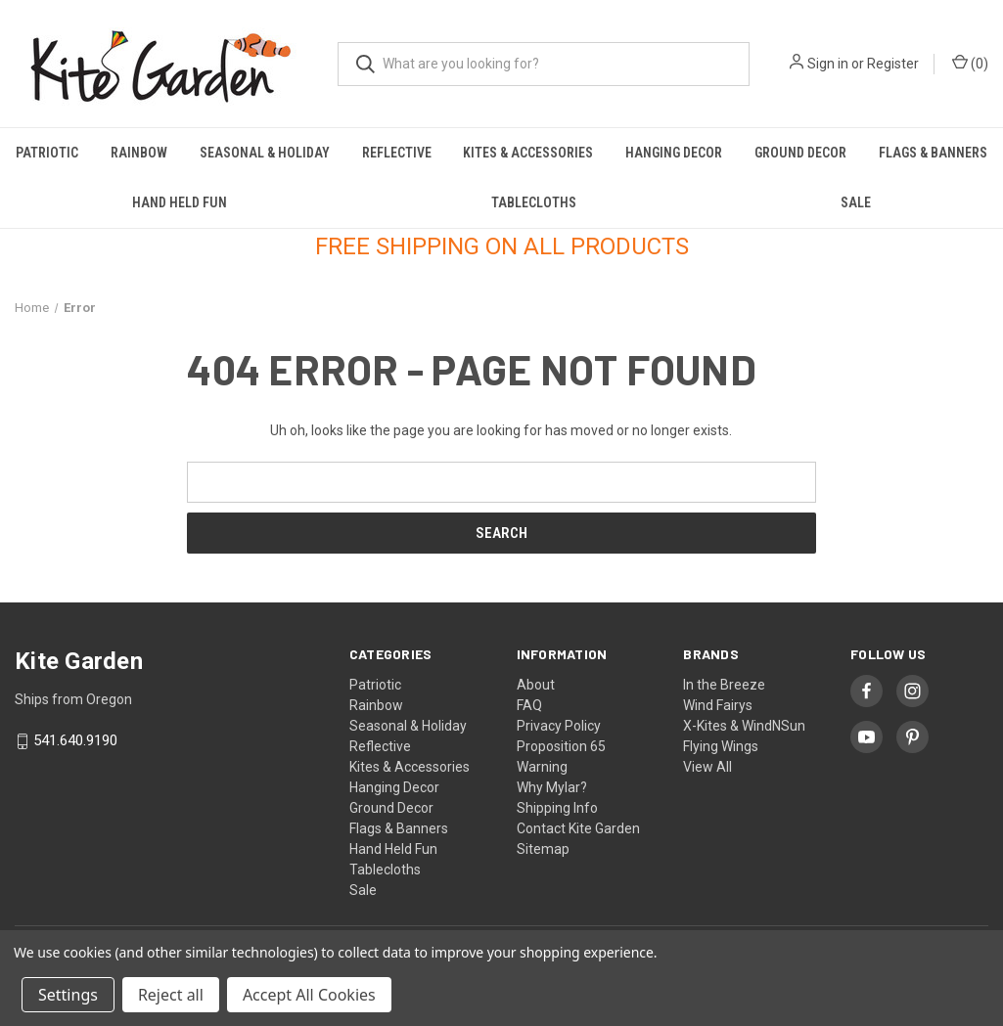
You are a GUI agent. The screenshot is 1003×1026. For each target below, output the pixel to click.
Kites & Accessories (528, 152)
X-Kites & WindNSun (744, 726)
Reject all (171, 994)
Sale (856, 202)
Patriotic (47, 152)
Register (893, 63)
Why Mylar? (552, 787)
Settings (68, 994)
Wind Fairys (717, 705)
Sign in (827, 63)
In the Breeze (724, 684)
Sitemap (543, 849)
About (536, 684)
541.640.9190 (75, 741)
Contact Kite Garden (578, 828)
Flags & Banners (933, 152)
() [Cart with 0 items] (970, 62)
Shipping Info (557, 808)
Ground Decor (800, 152)
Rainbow (139, 152)
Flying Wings (720, 746)
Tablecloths (533, 202)
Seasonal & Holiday (265, 152)
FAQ (529, 705)
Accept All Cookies (309, 994)
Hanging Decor (673, 152)
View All (707, 767)
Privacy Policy (559, 726)
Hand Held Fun (179, 202)
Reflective (397, 152)
